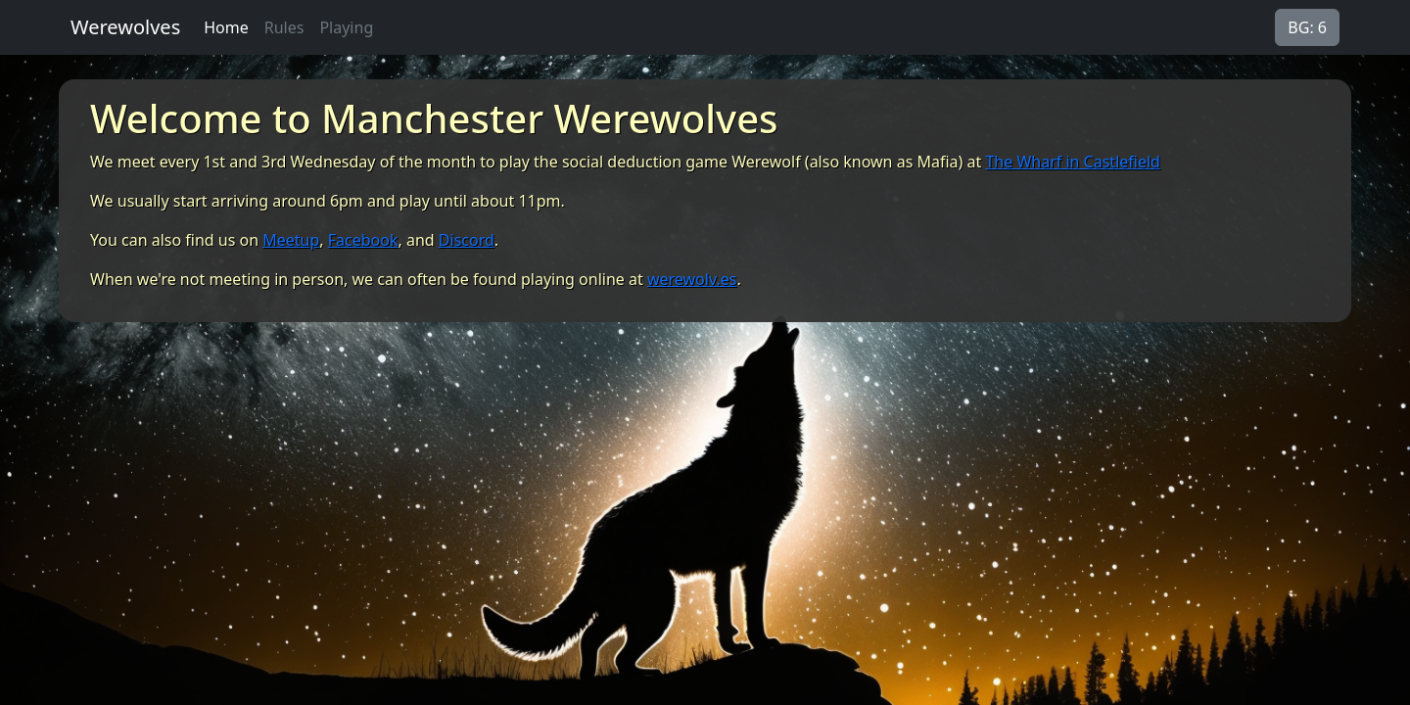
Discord (466, 240)
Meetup (290, 240)
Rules (284, 27)
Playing (346, 27)
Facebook (363, 240)
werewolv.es (691, 279)
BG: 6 (1307, 27)
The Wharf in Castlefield (1072, 161)
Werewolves (125, 27)
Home (226, 27)
